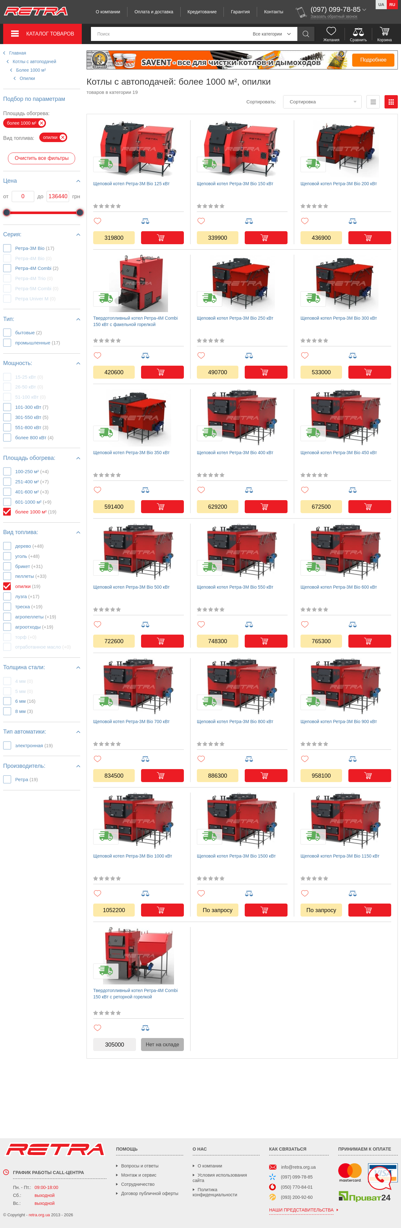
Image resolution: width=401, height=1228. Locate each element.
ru (392, 4)
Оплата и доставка (153, 11)
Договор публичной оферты (149, 1193)
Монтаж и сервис (138, 1175)
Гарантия (240, 11)
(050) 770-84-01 (297, 1187)
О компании (108, 11)
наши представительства (301, 1210)
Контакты (273, 11)
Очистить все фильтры (41, 158)
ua (381, 4)
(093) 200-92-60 (297, 1197)
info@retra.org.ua (298, 1167)
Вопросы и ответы (139, 1165)
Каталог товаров (50, 33)
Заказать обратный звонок (334, 16)
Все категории (267, 33)
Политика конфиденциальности (215, 1192)
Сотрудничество (137, 1184)
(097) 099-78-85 (297, 1176)
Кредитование (202, 11)
